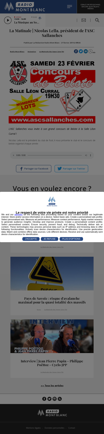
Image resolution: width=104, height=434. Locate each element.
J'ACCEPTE (31, 239)
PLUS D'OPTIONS (71, 239)
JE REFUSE (50, 239)
